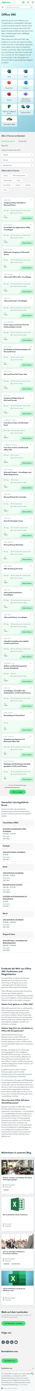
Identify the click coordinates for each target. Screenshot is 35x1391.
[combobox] (32, 1373)
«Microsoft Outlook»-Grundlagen (14, 852)
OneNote (28, 185)
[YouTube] (16, 1342)
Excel (5, 190)
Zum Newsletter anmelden (13, 1323)
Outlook (18, 185)
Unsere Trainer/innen (10, 150)
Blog (4, 145)
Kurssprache (7, 165)
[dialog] (17, 1381)
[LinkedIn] (12, 1342)
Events (22, 141)
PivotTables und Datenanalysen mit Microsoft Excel (15, 897)
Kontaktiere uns (9, 1361)
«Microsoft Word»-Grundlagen (13, 920)
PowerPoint (7, 185)
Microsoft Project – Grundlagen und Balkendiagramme (15, 941)
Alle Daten (6, 836)
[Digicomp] (6, 2)
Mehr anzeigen (17, 792)
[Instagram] (7, 1342)
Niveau (5, 155)
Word (18, 180)
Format (5, 160)
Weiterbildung (8, 141)
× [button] (33, 1374)
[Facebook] (3, 1342)
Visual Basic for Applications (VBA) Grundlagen (14, 830)
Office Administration (19, 175)
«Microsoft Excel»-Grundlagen (13, 873)
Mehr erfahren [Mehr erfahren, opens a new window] (24, 1385)
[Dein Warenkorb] (32, 2)
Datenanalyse (8, 180)
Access (6, 175)
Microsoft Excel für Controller (12, 885)
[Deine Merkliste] (28, 2)
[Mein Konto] (23, 2)
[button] (17, 1388)
